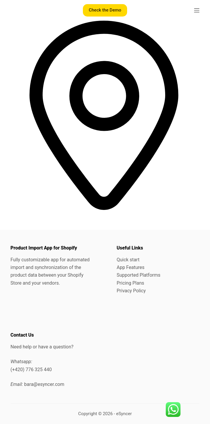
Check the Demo (105, 10)
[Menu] (196, 10)
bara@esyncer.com (44, 384)
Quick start (128, 259)
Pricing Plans (130, 283)
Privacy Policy (131, 290)
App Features (130, 267)
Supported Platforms (138, 275)
